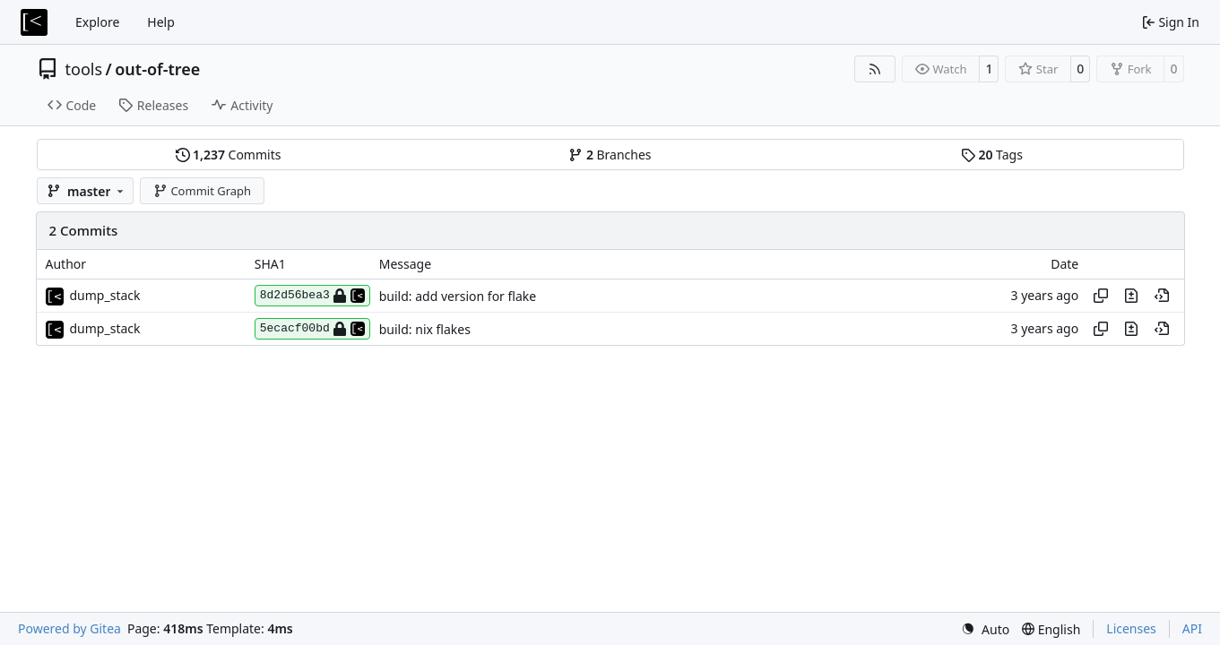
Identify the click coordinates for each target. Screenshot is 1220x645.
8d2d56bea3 (312, 295)
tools (84, 69)
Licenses (1131, 628)
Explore (97, 21)
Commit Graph (202, 191)
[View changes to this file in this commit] (1131, 295)
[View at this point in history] (1161, 295)
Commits (228, 154)
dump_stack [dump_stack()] (105, 295)
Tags (992, 154)
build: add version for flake (457, 296)
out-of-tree (157, 69)
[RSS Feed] (875, 69)
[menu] (985, 629)
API (1192, 628)
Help (161, 21)
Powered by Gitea (69, 628)
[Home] (34, 22)
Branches (609, 154)
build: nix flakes (425, 329)
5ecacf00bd (312, 329)
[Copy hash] (1100, 295)
